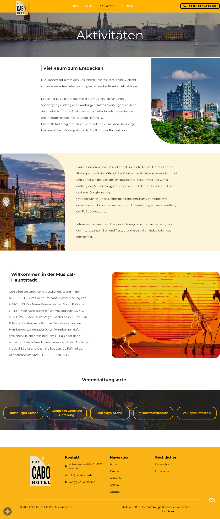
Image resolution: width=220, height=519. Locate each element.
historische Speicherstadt (73, 111)
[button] (7, 511)
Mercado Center (95, 205)
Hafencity (95, 117)
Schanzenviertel (147, 224)
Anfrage (128, 6)
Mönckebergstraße (107, 186)
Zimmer (89, 6)
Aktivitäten (108, 6)
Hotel (74, 6)
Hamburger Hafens (92, 105)
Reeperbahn (118, 130)
